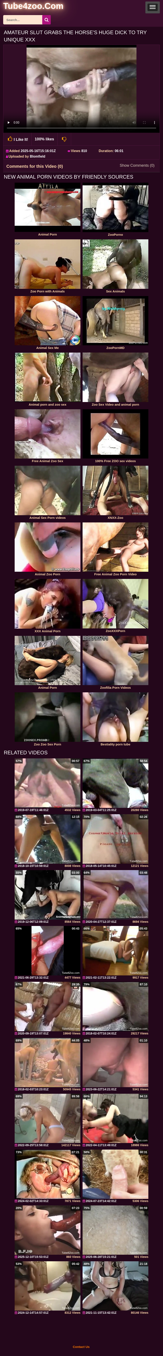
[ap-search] (27, 19)
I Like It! (17, 139)
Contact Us (81, 1347)
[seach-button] (46, 19)
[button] (153, 7)
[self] (26, 6)
